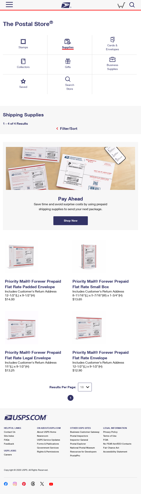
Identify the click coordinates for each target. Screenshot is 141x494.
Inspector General (79, 439)
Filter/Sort (68, 128)
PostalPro (75, 455)
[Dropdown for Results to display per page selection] (85, 387)
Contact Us (9, 432)
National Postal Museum (82, 447)
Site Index (9, 436)
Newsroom (42, 436)
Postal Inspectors (79, 436)
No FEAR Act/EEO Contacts (117, 443)
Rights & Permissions (48, 451)
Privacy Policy (110, 432)
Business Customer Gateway (84, 432)
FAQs (6, 439)
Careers (8, 454)
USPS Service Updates (48, 439)
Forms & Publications (48, 443)
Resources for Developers (83, 451)
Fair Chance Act (111, 447)
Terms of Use (109, 436)
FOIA (105, 439)
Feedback (9, 443)
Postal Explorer (78, 443)
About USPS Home (46, 432)
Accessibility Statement (115, 451)
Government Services (48, 447)
